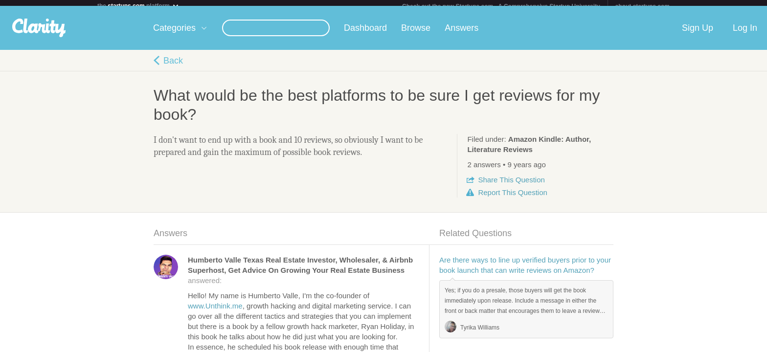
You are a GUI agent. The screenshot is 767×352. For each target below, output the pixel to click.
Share (511, 185)
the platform (138, 5)
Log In (745, 34)
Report (512, 198)
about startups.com (642, 6)
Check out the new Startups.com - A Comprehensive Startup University (501, 6)
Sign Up (697, 34)
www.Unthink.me (215, 312)
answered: (300, 276)
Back (173, 66)
